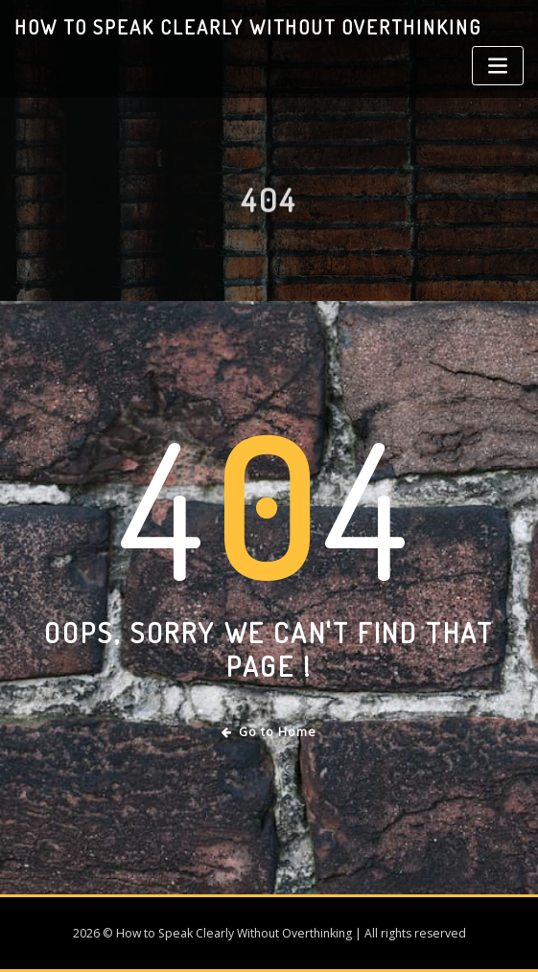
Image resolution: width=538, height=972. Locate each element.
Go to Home (269, 732)
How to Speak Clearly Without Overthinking (247, 26)
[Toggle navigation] (498, 65)
